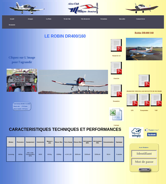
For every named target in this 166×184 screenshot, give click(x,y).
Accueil (12, 19)
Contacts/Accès (140, 19)
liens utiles (122, 19)
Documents (12, 25)
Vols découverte (85, 19)
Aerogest (30, 19)
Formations (104, 19)
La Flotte (48, 19)
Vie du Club (67, 19)
